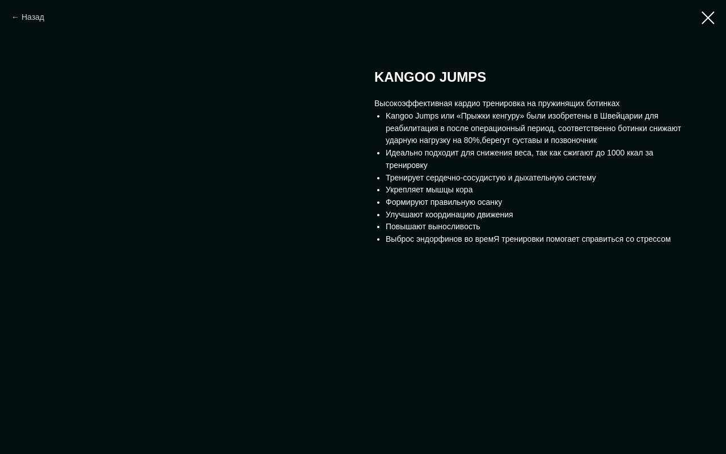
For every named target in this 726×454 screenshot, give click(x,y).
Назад (33, 17)
